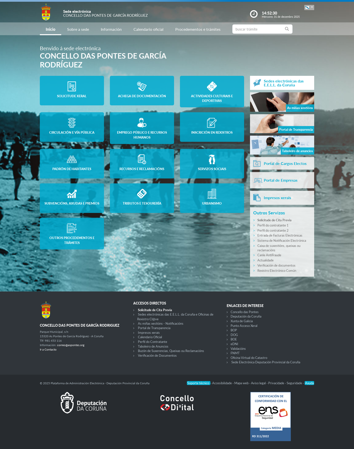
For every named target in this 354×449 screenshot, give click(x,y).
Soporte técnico (198, 383)
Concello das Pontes (245, 312)
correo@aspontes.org (70, 345)
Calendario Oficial (150, 337)
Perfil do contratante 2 (273, 230)
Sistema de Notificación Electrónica (281, 240)
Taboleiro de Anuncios (153, 346)
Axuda (309, 383)
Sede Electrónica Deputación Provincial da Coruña (265, 362)
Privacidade (276, 383)
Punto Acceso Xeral (244, 326)
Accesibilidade (222, 383)
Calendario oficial (148, 29)
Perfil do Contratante (152, 342)
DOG (234, 335)
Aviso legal (258, 383)
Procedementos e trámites (198, 29)
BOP (234, 330)
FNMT (235, 353)
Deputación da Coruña (246, 316)
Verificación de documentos (276, 265)
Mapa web (241, 383)
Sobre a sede (78, 29)
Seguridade (295, 383)
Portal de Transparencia (154, 328)
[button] (309, 7)
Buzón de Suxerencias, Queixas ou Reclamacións (171, 351)
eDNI (234, 344)
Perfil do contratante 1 (273, 225)
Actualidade (265, 260)
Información (111, 29)
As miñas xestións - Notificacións (160, 323)
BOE (234, 339)
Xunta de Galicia (242, 321)
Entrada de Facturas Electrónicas (279, 235)
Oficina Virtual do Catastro (249, 358)
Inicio (50, 29)
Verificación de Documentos (157, 355)
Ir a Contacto (48, 349)
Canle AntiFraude (269, 255)
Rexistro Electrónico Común (276, 271)
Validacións (238, 349)
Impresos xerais (149, 333)
